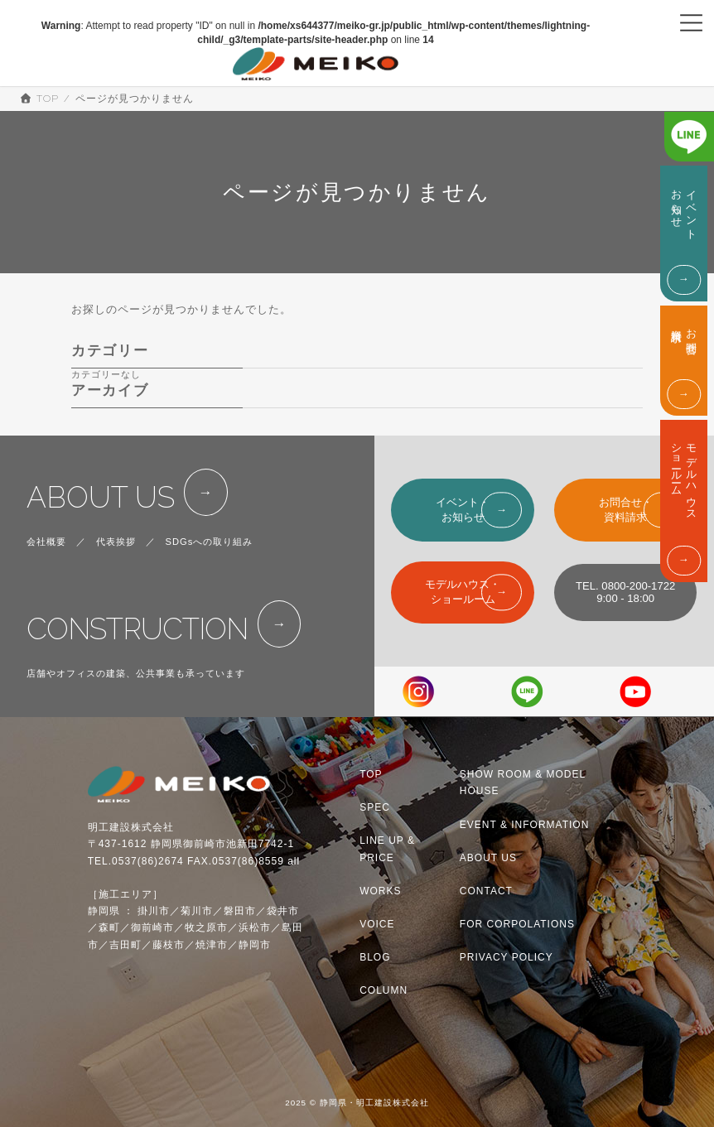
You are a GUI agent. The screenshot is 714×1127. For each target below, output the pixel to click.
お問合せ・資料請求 (626, 509)
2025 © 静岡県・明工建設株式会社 (357, 1103)
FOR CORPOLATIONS (517, 924)
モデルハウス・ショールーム (462, 591)
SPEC (374, 807)
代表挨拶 (116, 542)
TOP (370, 774)
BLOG (374, 957)
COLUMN (383, 990)
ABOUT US (101, 497)
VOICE (376, 924)
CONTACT (486, 891)
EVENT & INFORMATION (525, 825)
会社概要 (46, 542)
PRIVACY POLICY (506, 957)
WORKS (380, 891)
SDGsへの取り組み (209, 542)
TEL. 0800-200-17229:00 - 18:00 (625, 592)
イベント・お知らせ (463, 509)
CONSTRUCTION (137, 629)
